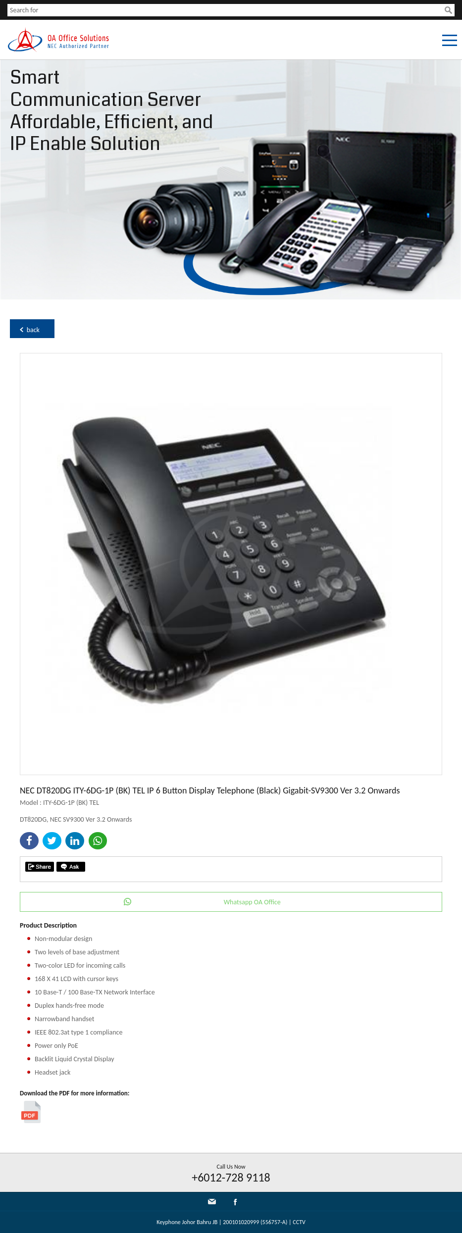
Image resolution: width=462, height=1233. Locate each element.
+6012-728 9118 (231, 1177)
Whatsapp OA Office (252, 902)
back (33, 330)
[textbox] (226, 10)
